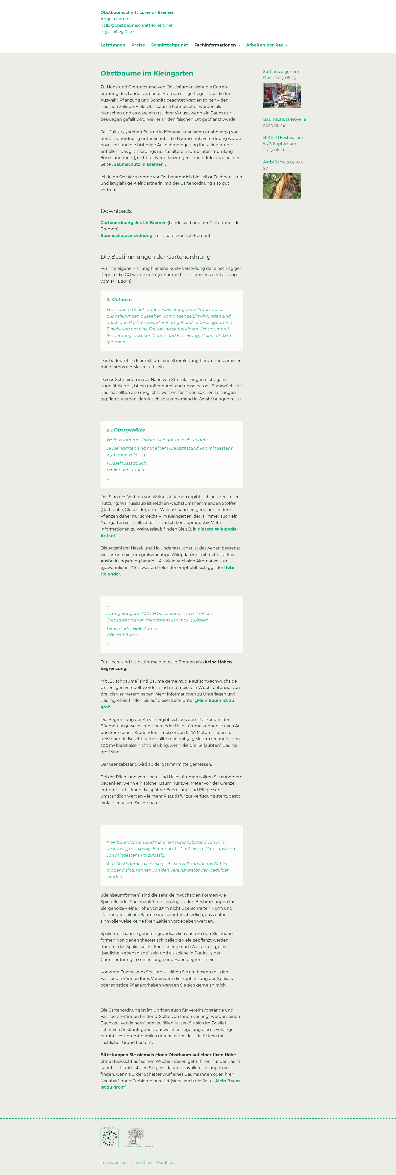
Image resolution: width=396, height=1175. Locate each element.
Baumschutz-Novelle (284, 119)
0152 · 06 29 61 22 (117, 32)
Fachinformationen (217, 45)
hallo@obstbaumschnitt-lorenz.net (137, 25)
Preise (138, 45)
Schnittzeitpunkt (169, 45)
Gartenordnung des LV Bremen (134, 222)
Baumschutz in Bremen (138, 164)
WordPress (166, 1162)
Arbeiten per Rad (267, 45)
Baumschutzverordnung (126, 235)
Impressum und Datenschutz (126, 1162)
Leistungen (113, 45)
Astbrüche (274, 162)
